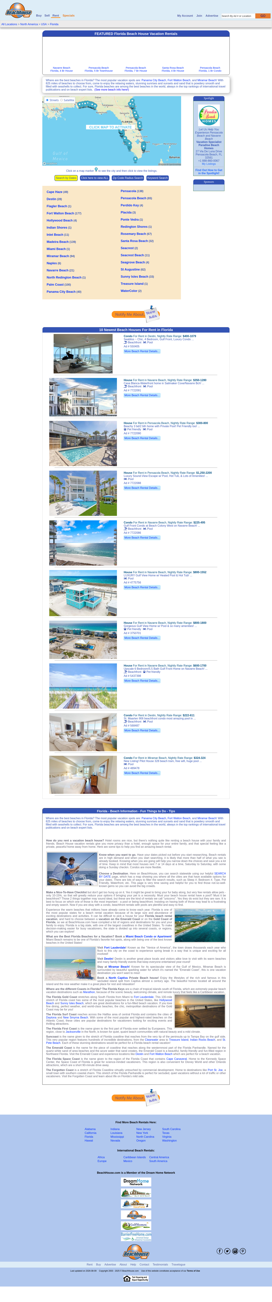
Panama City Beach (154, 80)
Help (133, 1264)
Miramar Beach (206, 80)
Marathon (89, 992)
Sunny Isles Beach (72, 1003)
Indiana (115, 1129)
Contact (144, 1264)
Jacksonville (73, 1031)
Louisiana (116, 1132)
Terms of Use (193, 1271)
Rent (55, 15)
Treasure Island (178, 1039)
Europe (102, 1161)
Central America (159, 1157)
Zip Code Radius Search (128, 177)
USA (44, 24)
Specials (69, 15)
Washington (169, 1140)
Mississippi (117, 1136)
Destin (108, 958)
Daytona (51, 1017)
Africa (101, 1157)
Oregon (141, 1140)
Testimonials (160, 1264)
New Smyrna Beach (75, 1017)
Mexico (128, 1161)
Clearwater (151, 1039)
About (123, 1264)
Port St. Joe (215, 1070)
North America (29, 24)
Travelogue (178, 1264)
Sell (47, 15)
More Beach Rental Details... (142, 351)
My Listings (209, 163)
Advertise (212, 15)
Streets (54, 100)
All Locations (9, 24)
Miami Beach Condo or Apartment (148, 936)
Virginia (166, 1136)
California (90, 1132)
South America (158, 1161)
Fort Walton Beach (179, 80)
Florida (54, 24)
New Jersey (143, 1129)
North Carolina (145, 1136)
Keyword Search (157, 177)
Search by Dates (66, 177)
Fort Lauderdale (115, 947)
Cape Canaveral (176, 1058)
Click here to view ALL (94, 177)
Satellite (69, 100)
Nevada (115, 1140)
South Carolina (171, 1129)
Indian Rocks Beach (202, 1039)
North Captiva (118, 977)
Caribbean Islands (135, 1157)
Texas (165, 1132)
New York (142, 1132)
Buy (39, 15)
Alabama (90, 1129)
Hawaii (89, 1140)
